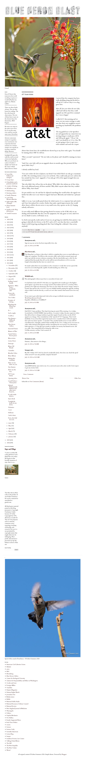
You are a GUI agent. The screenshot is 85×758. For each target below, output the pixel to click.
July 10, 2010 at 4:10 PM (32, 270)
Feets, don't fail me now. (12, 419)
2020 (8, 236)
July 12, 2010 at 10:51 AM (32, 357)
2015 (8, 249)
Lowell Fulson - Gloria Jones (13, 382)
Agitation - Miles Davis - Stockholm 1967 (13, 288)
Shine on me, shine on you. (12, 363)
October (11, 271)
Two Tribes (11, 297)
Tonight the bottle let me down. (12, 403)
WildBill (27, 276)
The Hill (8, 743)
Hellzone (11, 413)
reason (8, 725)
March (10, 431)
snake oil (50, 232)
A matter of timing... (11, 301)
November (11, 268)
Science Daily (10, 729)
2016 (8, 247)
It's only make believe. (12, 395)
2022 (8, 230)
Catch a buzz (12, 415)
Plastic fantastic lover (10, 206)
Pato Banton (11, 367)
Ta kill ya (11, 316)
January (10, 437)
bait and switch (39, 232)
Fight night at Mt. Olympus (11, 202)
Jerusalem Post (10, 695)
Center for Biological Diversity (15, 678)
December (11, 265)
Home (52, 378)
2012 (8, 258)
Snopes (8, 736)
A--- (9, 310)
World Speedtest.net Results (33, 298)
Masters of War (12, 331)
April (10, 428)
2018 (8, 241)
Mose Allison (12, 356)
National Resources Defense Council (17, 704)
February (11, 434)
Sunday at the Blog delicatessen (12, 210)
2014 (8, 252)
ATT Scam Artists (11, 375)
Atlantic (8, 667)
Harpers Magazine (11, 690)
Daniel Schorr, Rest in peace (12, 335)
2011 (8, 260)
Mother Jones (10, 697)
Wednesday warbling (11, 359)
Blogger (64, 754)
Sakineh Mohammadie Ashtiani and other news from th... (12, 388)
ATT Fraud (31, 232)
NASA (8, 699)
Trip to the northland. (11, 294)
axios (7, 669)
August (10, 276)
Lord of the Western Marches (11, 198)
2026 (8, 219)
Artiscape (11, 343)
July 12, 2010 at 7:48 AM (32, 344)
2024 (8, 225)
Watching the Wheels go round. (12, 306)
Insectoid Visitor (13, 329)
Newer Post (25, 378)
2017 (8, 244)
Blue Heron (28, 252)
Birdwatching (10, 191)
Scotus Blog (9, 734)
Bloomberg (9, 674)
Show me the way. (12, 370)
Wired (8, 750)
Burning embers (11, 193)
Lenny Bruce (12, 341)
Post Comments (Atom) (37, 381)
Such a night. (12, 313)
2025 (8, 222)
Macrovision (11, 338)
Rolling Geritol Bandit (12, 282)
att (27, 232)
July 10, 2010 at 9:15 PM (32, 302)
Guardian (9, 688)
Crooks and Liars (11, 683)
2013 (8, 255)
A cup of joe (10, 180)
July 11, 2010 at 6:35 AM (32, 333)
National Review (11, 706)
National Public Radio (13, 701)
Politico (8, 713)
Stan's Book (11, 399)
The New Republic (12, 745)
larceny (45, 232)
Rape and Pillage (10, 449)
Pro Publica (9, 718)
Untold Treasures (11, 213)
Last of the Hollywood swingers (9, 175)
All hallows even (11, 188)
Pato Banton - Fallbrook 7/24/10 (12, 320)
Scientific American (12, 732)
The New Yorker (11, 748)
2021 (8, 233)
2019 (8, 238)
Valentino (11, 407)
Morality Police (12, 353)
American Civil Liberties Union (15, 664)
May (9, 426)
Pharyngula (9, 711)
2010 (8, 263)
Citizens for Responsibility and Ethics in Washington (22, 681)
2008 (8, 443)
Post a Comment (28, 374)
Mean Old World (11, 347)
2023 (8, 228)
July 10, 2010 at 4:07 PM (32, 246)
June (10, 423)
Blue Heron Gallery (11, 325)
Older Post (77, 378)
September (11, 274)
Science (8, 727)
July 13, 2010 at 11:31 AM (32, 370)
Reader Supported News (13, 720)
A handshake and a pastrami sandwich (11, 183)
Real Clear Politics (11, 722)
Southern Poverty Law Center (15, 739)
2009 (8, 440)
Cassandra (11, 350)
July (9, 279)
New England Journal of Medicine (16, 708)
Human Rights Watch (12, 692)
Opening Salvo (12, 378)
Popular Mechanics (12, 715)
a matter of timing (11, 186)
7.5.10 (10, 410)
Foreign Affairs (10, 685)
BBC (7, 671)
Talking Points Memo (12, 741)
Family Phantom (11, 195)
